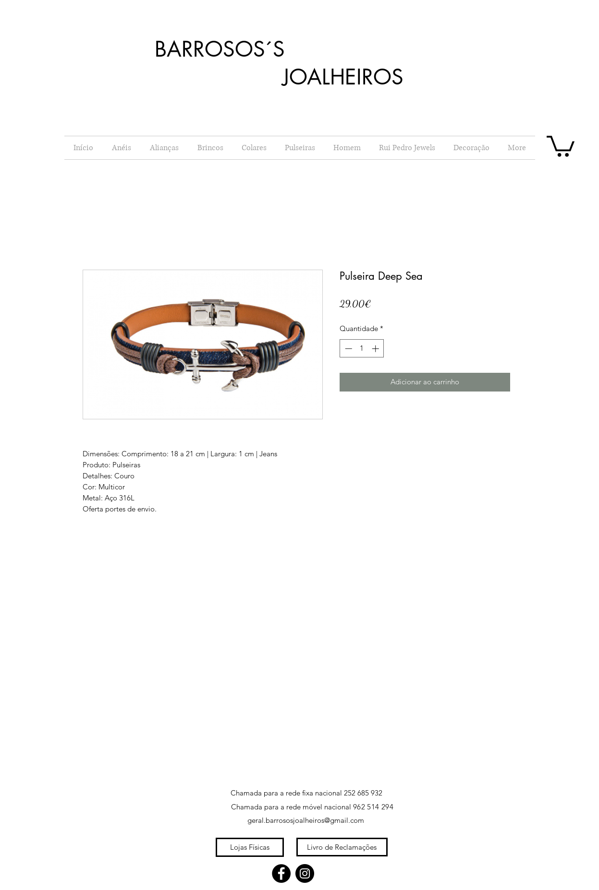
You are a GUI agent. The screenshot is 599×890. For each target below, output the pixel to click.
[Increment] (376, 348)
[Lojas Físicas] (250, 847)
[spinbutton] (362, 348)
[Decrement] (347, 348)
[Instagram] (304, 873)
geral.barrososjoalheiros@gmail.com (305, 820)
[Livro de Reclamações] (342, 847)
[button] (561, 145)
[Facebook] (281, 873)
